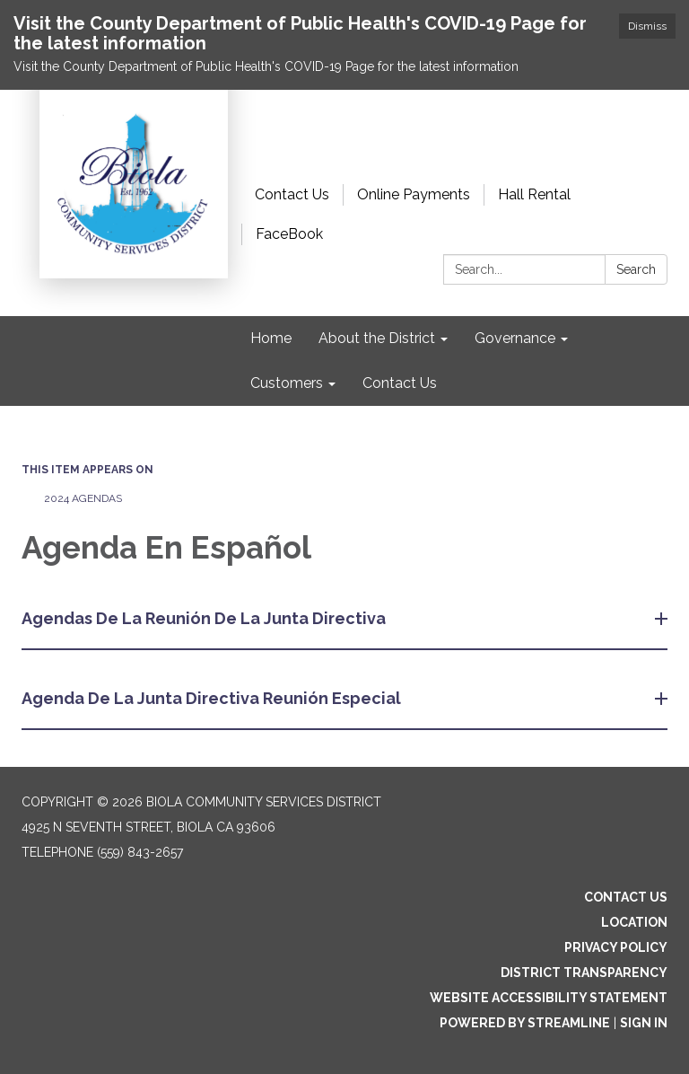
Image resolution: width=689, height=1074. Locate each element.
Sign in (643, 1023)
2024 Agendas (83, 498)
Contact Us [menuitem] (399, 383)
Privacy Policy (615, 947)
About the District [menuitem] (376, 338)
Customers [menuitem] (286, 383)
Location (634, 922)
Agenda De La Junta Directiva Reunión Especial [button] (213, 698)
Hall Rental (534, 194)
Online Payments (413, 194)
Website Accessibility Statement (548, 997)
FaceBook (289, 233)
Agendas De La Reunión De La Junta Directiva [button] (205, 618)
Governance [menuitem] (515, 338)
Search (636, 269)
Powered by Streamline (525, 1023)
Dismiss (647, 26)
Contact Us (292, 194)
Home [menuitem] (271, 338)
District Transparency (584, 972)
